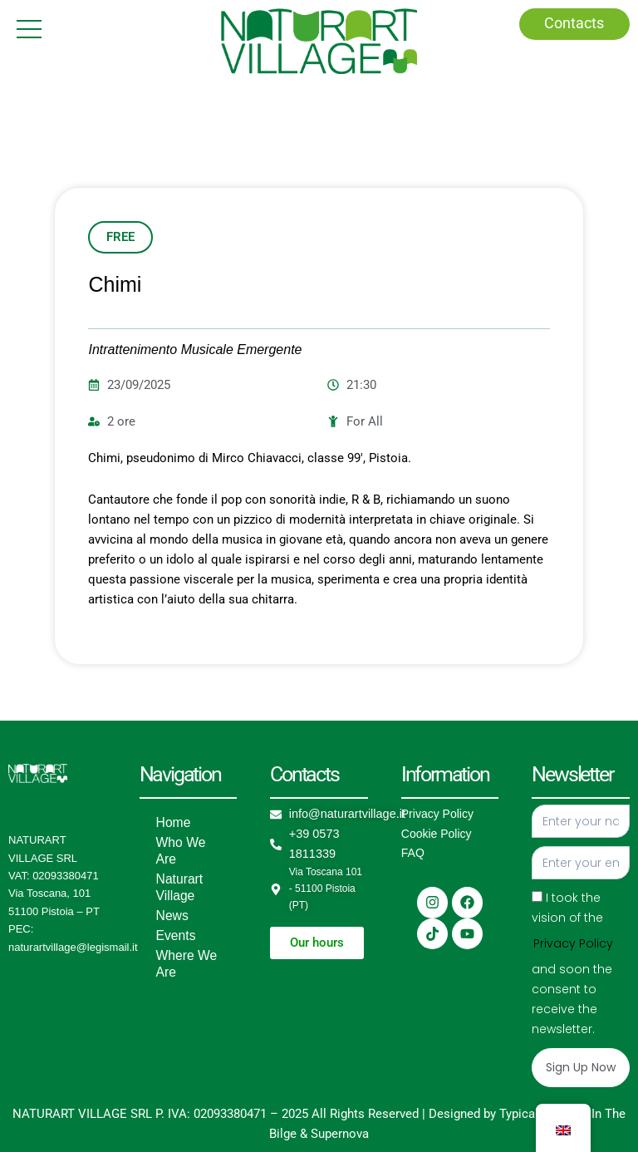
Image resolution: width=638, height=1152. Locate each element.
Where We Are (183, 964)
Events (174, 936)
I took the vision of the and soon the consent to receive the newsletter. (573, 962)
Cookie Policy (436, 833)
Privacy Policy (437, 813)
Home (171, 823)
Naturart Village (177, 888)
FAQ (413, 852)
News (170, 916)
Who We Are (178, 851)
